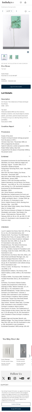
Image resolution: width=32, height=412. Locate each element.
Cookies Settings (16, 404)
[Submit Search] (16, 2)
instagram (15, 378)
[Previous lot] (2, 11)
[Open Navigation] (30, 2)
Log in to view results (16, 86)
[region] (16, 399)
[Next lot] (16, 11)
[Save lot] (25, 11)
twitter (3, 378)
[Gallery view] (28, 52)
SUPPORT (4, 385)
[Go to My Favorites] (21, 2)
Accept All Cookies (16, 409)
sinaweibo (28, 378)
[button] (16, 32)
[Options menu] (9, 11)
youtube (21, 378)
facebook (9, 378)
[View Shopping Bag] (25, 2)
